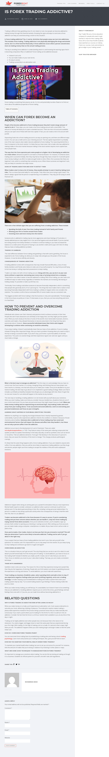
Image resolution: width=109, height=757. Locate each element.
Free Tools (90, 3)
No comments (41, 18)
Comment (8, 708)
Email (7, 730)
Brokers (82, 3)
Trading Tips (61, 3)
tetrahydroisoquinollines (13, 430)
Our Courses (72, 3)
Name (7, 722)
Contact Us (100, 3)
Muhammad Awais (12, 18)
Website (7, 738)
